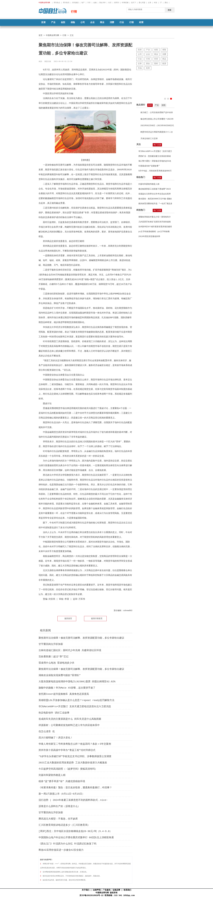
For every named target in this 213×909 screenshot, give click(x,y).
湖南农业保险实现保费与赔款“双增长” (60, 675)
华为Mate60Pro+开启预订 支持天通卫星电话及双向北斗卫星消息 (75, 706)
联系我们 (127, 890)
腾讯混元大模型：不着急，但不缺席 (58, 818)
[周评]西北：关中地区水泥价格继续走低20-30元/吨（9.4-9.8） (75, 831)
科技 (155, 2)
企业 (92, 22)
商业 (102, 22)
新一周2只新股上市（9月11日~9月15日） (61, 794)
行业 (122, 22)
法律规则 (74, 604)
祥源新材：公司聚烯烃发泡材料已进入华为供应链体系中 (69, 725)
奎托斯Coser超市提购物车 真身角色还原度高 (64, 694)
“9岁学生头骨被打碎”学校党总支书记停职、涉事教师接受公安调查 (75, 756)
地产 (83, 2)
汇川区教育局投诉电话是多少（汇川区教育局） (64, 825)
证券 (140, 63)
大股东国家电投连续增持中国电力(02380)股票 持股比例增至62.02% (77, 681)
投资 (43, 22)
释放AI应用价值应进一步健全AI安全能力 (61, 850)
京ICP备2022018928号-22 (91, 895)
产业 (53, 22)
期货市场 (58, 604)
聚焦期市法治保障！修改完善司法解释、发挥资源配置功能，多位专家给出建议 (81, 638)
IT (161, 2)
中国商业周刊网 (52, 35)
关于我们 (85, 890)
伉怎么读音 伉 (47, 731)
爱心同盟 (142, 2)
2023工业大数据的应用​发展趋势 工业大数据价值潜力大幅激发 (73, 762)
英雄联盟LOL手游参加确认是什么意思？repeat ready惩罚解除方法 (76, 700)
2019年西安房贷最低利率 (149, 236)
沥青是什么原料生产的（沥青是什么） (59, 806)
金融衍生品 (66, 604)
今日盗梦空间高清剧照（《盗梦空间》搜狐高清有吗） (68, 769)
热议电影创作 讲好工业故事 (54, 712)
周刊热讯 (66, 2)
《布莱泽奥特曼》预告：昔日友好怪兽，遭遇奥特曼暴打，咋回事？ (75, 787)
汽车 (89, 2)
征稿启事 (116, 890)
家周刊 (116, 2)
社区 (110, 2)
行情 (131, 22)
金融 (95, 2)
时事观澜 (125, 2)
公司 (82, 22)
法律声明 (96, 890)
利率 (148, 68)
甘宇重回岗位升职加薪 (51, 644)
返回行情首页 (96, 618)
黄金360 (102, 2)
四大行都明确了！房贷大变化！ (56, 737)
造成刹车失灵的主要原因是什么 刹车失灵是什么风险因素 (70, 719)
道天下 (133, 2)
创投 (63, 22)
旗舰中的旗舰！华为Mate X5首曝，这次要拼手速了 (67, 687)
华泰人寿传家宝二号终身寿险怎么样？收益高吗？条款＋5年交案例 (75, 744)
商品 (164, 59)
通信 (166, 2)
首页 (40, 35)
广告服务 (106, 890)
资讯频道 (75, 2)
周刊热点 (57, 2)
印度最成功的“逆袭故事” (149, 166)
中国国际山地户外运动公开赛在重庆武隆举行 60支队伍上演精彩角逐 (76, 837)
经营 (141, 22)
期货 (52, 604)
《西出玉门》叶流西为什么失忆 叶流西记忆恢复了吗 (67, 843)
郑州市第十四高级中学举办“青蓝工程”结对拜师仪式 (67, 750)
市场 (140, 68)
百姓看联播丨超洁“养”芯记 (53, 656)
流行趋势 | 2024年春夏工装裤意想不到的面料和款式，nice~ (73, 800)
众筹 (149, 2)
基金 (148, 63)
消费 (112, 22)
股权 (156, 63)
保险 (73, 22)
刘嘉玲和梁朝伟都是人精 (52, 775)
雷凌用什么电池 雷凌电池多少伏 (56, 663)
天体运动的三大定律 (149, 138)
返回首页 (68, 618)
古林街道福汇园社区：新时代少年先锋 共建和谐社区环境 (70, 650)
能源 (164, 63)
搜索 (169, 10)
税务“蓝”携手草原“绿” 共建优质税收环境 (62, 781)
